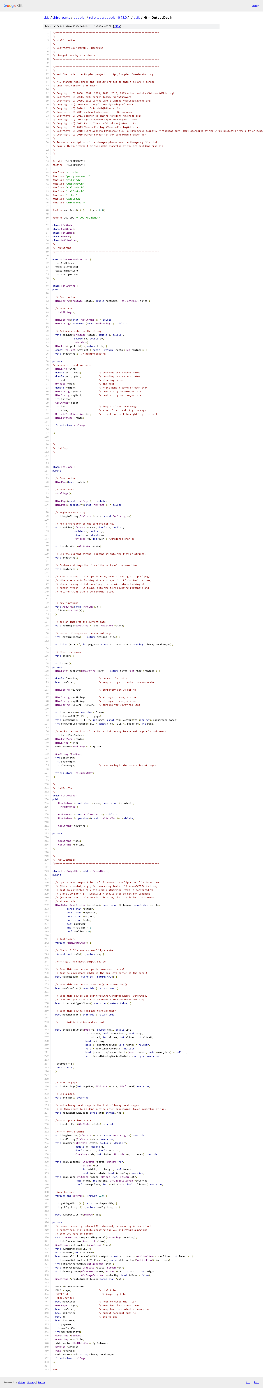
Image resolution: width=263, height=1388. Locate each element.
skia (46, 17)
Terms (41, 1382)
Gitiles (21, 1382)
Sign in (255, 5)
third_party (61, 17)
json (256, 1382)
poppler (79, 17)
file (117, 26)
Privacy (31, 1382)
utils (136, 17)
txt (248, 1382)
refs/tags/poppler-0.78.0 (108, 17)
